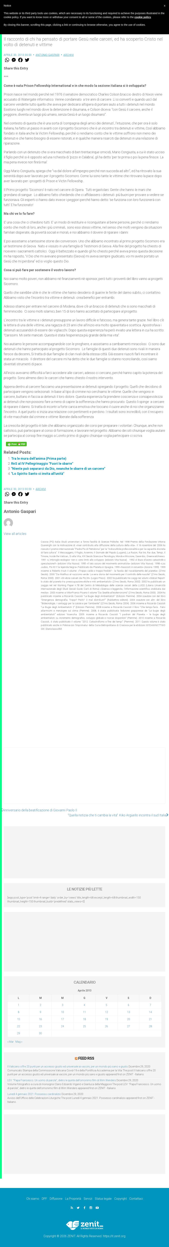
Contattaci (136, 1198)
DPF (44, 1198)
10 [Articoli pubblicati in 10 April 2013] (62, 1012)
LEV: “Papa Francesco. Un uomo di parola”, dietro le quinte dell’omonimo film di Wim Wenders (61, 1080)
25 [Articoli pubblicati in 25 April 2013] (84, 1026)
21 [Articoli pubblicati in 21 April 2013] (150, 1019)
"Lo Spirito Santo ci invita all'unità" (37, 474)
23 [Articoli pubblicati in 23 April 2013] (40, 1026)
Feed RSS (86, 1058)
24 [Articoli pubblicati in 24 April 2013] (62, 1026)
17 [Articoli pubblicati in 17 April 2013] (62, 1019)
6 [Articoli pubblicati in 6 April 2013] (128, 1005)
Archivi (68, 54)
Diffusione (56, 1198)
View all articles (15, 534)
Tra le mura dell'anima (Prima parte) (38, 458)
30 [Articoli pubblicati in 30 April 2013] (40, 1033)
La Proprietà (73, 1198)
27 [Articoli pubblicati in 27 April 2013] (128, 1026)
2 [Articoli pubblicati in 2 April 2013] (40, 1005)
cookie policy (142, 17)
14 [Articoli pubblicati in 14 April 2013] (150, 1012)
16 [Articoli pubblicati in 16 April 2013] (40, 1019)
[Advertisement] (84, 779)
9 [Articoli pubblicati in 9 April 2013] (40, 1012)
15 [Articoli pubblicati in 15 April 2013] (18, 1019)
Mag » (18, 1041)
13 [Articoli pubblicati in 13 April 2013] (128, 1012)
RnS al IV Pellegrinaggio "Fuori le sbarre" (42, 463)
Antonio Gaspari (48, 54)
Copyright (120, 1198)
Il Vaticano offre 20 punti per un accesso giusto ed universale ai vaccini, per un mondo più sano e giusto (67, 1066)
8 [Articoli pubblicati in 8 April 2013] (18, 1012)
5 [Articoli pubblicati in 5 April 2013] (106, 1005)
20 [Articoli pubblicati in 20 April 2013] (128, 1019)
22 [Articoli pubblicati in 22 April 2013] (18, 1026)
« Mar (10, 1041)
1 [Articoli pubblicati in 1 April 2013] (18, 1005)
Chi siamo (32, 1198)
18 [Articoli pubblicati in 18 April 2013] (84, 1019)
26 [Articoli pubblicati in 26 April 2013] (106, 1026)
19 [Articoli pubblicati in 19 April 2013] (106, 1019)
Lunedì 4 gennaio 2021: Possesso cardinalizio (34, 1094)
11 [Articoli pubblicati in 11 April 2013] (84, 1012)
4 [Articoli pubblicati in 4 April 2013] (84, 1005)
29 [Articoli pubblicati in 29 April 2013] (18, 1033)
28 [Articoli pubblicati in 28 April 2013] (150, 1026)
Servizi (88, 1198)
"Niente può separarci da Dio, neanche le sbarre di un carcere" (58, 468)
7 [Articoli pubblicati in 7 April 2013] (150, 1005)
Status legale (103, 1198)
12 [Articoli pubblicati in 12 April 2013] (106, 1012)
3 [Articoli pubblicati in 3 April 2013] (62, 1005)
